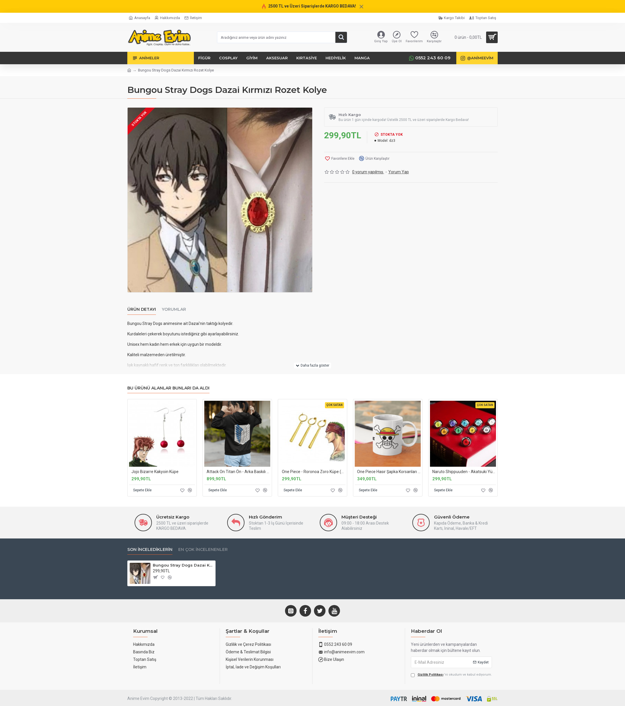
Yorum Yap (398, 172)
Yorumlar (174, 309)
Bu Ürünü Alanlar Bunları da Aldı (168, 388)
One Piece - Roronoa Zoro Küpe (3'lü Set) (313, 471)
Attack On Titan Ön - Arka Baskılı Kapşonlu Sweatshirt (238, 471)
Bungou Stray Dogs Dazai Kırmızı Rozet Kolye (183, 565)
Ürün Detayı (141, 309)
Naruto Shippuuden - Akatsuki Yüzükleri (464, 471)
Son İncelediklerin (149, 549)
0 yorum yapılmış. (368, 172)
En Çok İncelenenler (203, 549)
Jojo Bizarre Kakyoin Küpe (155, 471)
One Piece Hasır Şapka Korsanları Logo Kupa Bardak (389, 471)
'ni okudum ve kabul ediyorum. (451, 674)
